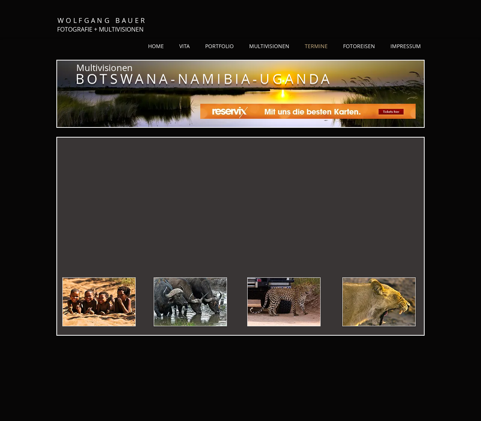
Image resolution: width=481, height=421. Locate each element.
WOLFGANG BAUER (102, 20)
